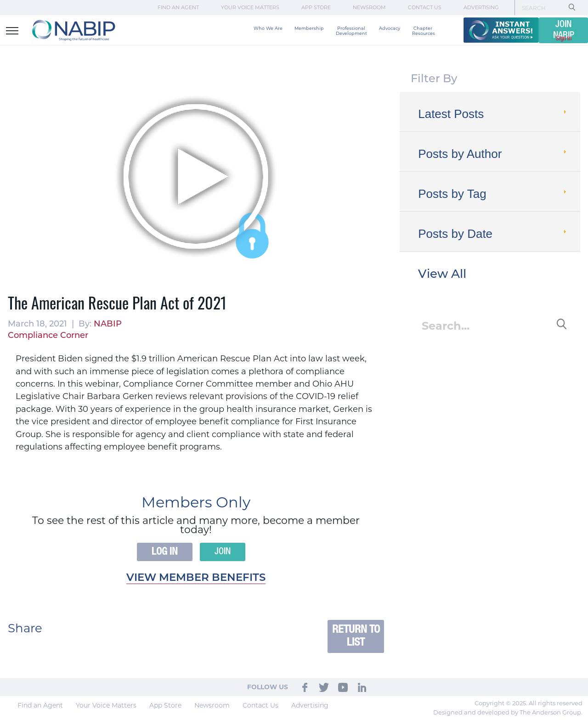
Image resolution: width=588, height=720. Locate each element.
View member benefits (196, 577)
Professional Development (351, 31)
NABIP (108, 324)
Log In (165, 552)
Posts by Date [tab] (493, 234)
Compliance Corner (48, 335)
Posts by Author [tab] (493, 154)
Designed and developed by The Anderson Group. (507, 712)
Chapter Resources (423, 31)
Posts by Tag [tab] (493, 194)
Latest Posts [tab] (493, 114)
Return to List (356, 636)
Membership (309, 28)
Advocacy (389, 28)
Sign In (563, 38)
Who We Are (268, 28)
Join (223, 552)
